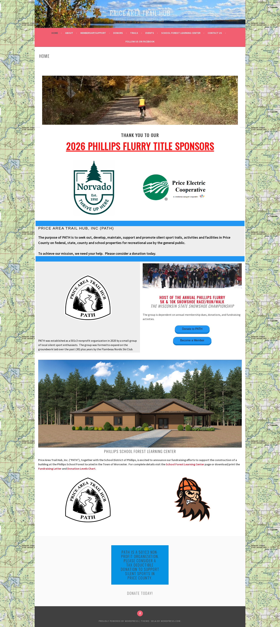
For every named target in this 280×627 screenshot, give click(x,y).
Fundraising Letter (49, 468)
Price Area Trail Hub (140, 13)
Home (54, 33)
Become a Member (192, 340)
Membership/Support (93, 33)
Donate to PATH (192, 328)
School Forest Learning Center (180, 33)
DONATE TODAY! (140, 593)
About (69, 33)
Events (149, 33)
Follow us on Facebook (140, 41)
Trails (134, 33)
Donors (118, 33)
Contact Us (215, 33)
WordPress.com (171, 621)
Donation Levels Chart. (81, 468)
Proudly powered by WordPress (119, 621)
